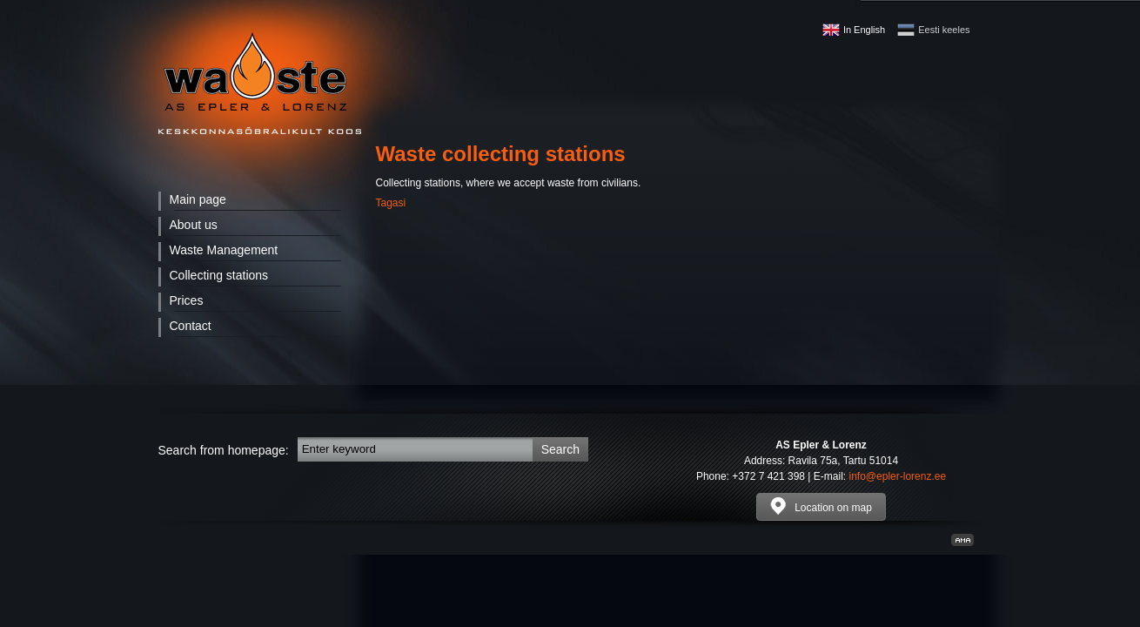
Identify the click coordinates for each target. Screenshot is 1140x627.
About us (194, 225)
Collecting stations (219, 275)
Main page (198, 199)
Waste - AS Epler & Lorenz (259, 83)
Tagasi (391, 203)
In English (864, 29)
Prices (187, 300)
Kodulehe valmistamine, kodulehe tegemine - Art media (962, 540)
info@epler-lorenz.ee (898, 476)
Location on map (821, 506)
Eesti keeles (943, 29)
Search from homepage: (223, 450)
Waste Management (224, 250)
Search (560, 449)
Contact (190, 326)
